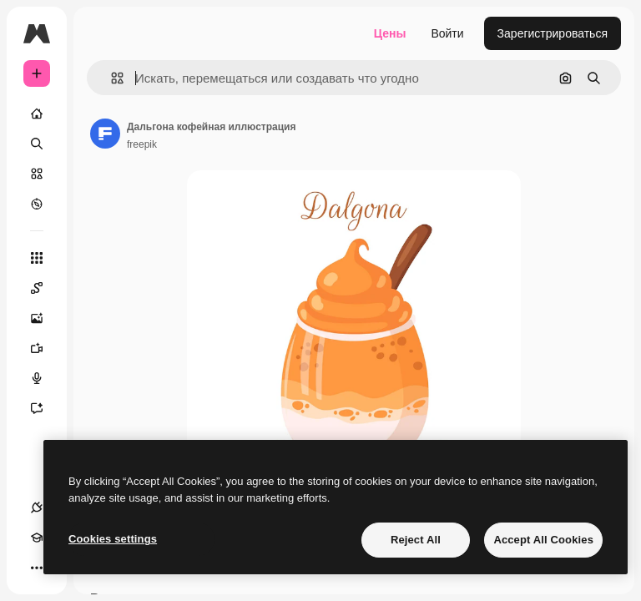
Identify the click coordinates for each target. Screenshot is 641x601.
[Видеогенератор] (45, 348)
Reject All (416, 539)
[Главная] (36, 113)
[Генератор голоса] (45, 378)
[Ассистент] (45, 408)
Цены (390, 33)
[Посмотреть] (36, 203)
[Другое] (36, 567)
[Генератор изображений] (45, 318)
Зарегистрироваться (552, 33)
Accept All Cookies (543, 539)
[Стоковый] (36, 173)
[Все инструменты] (36, 258)
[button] (111, 78)
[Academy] (36, 537)
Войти (447, 33)
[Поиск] (36, 143)
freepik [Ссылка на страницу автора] (142, 144)
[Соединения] (36, 507)
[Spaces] (45, 288)
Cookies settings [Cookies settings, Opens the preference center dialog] (112, 539)
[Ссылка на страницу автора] (105, 134)
